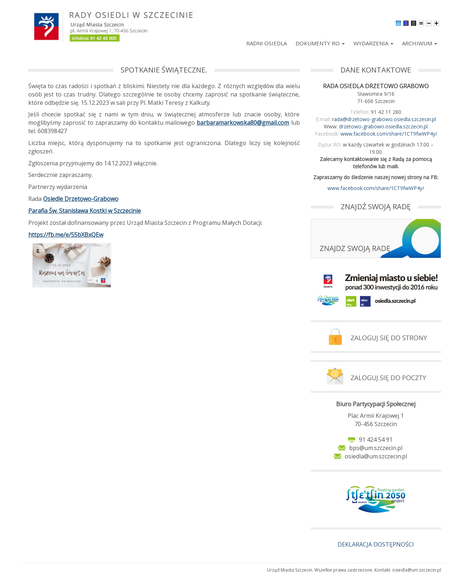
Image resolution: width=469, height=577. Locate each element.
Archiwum (419, 43)
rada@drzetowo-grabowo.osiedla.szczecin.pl (384, 119)
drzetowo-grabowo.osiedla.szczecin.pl (383, 126)
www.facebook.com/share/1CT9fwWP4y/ (388, 133)
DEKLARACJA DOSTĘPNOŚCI (376, 544)
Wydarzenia (373, 43)
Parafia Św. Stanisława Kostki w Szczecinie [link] (84, 211)
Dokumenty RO (320, 43)
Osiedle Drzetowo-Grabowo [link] (80, 199)
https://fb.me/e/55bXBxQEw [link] (65, 235)
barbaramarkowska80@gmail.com (243, 123)
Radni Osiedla (266, 43)
